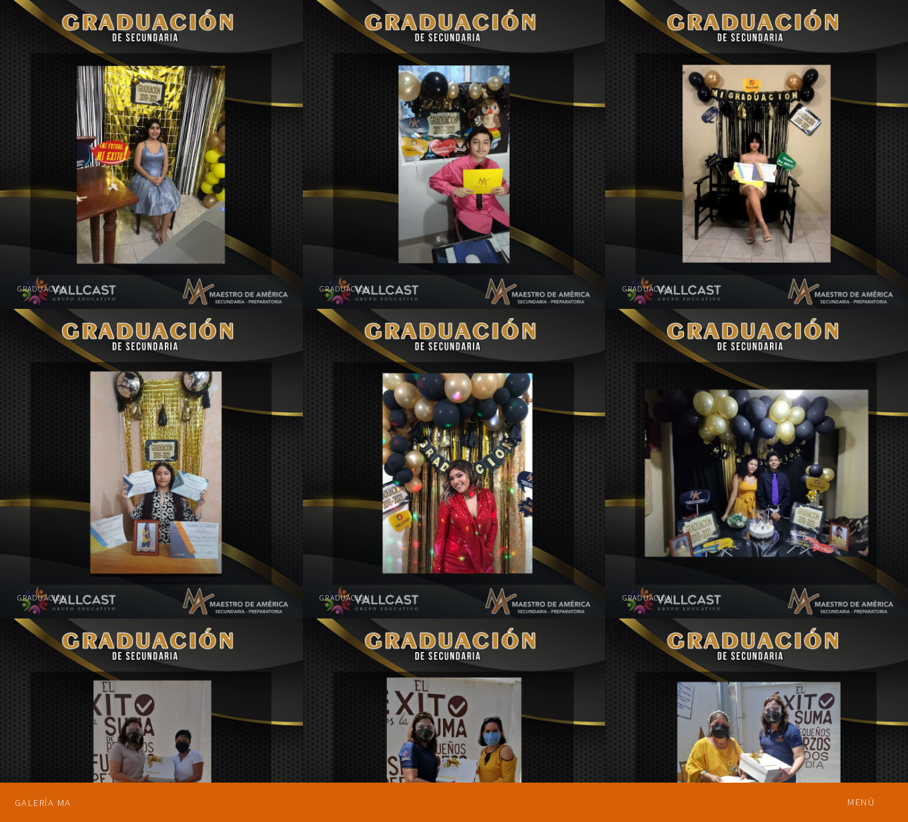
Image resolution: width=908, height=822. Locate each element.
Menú (861, 802)
